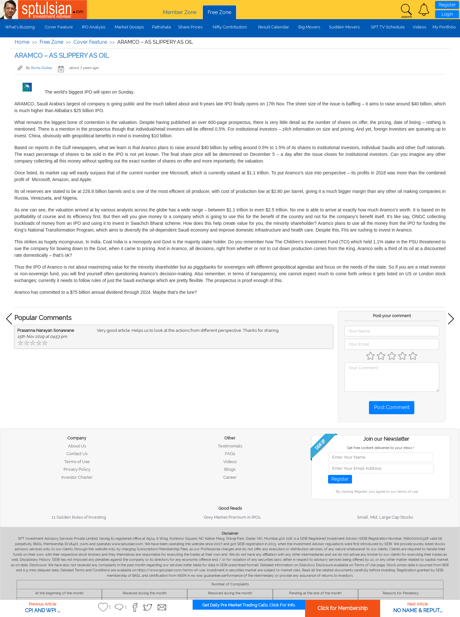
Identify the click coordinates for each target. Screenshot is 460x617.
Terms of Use (77, 461)
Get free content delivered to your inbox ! (380, 448)
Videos (419, 27)
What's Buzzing (20, 27)
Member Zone (179, 12)
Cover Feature (59, 27)
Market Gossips (129, 27)
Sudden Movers (344, 27)
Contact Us (77, 453)
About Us (77, 446)
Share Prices (190, 27)
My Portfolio (444, 27)
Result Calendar (273, 27)
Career (230, 477)
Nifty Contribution (230, 27)
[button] (424, 9)
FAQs (230, 453)
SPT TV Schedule (388, 27)
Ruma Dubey (41, 68)
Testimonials (230, 446)
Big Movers (309, 27)
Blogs (229, 469)
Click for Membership (343, 608)
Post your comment (392, 315)
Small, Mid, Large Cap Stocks (385, 517)
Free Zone (219, 12)
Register (447, 4)
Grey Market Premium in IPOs (232, 517)
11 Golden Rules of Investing (79, 517)
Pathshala (161, 27)
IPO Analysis (93, 27)
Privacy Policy (77, 469)
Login (447, 14)
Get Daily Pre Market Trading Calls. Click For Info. (248, 605)
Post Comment (392, 407)
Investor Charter (77, 477)
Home (22, 42)
